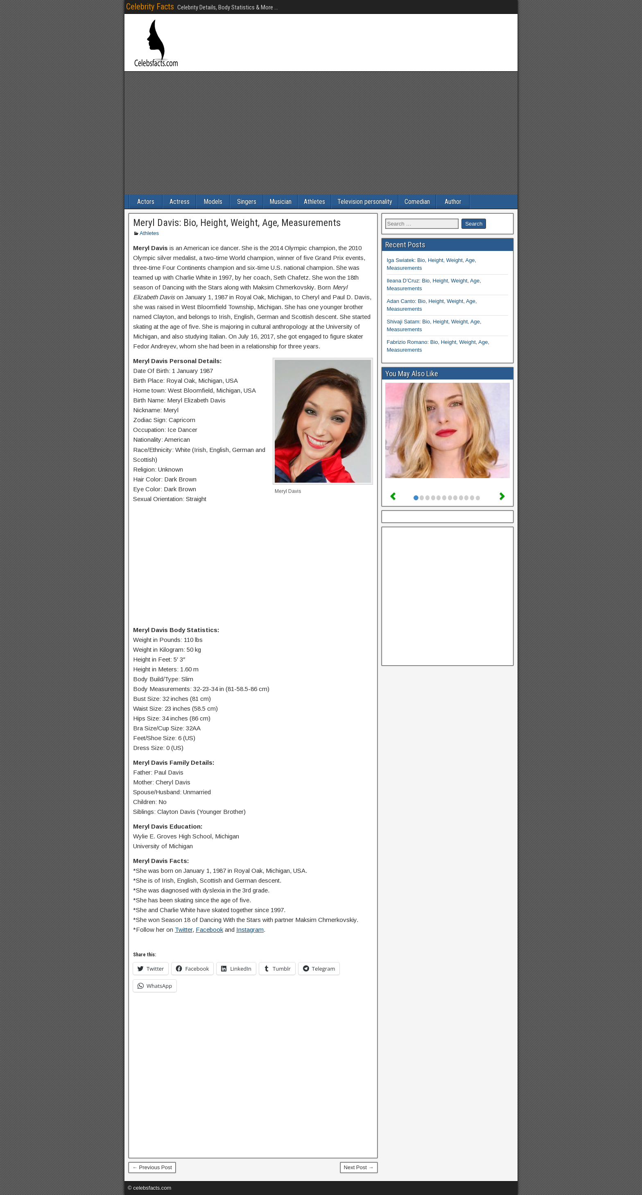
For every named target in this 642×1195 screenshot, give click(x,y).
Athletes (314, 202)
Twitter (183, 929)
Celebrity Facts (150, 6)
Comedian (417, 202)
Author (453, 202)
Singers (246, 202)
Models (212, 202)
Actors (145, 202)
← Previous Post (152, 1167)
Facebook (209, 929)
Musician (280, 202)
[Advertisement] (321, 133)
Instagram (250, 929)
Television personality (364, 202)
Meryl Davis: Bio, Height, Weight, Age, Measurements (237, 222)
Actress (180, 202)
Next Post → (359, 1167)
